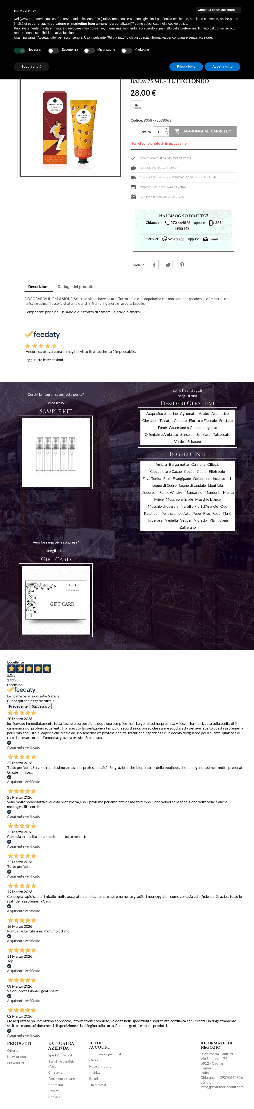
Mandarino (193, 492)
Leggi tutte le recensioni (44, 359)
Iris (230, 478)
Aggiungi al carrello (203, 131)
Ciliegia (213, 464)
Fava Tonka (152, 478)
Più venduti (15, 1063)
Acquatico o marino (162, 413)
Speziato (204, 434)
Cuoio (202, 471)
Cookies (54, 1097)
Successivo (41, 706)
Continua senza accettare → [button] (218, 10)
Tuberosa (155, 520)
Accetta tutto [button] (222, 66)
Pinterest (181, 264)
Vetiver (186, 520)
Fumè (162, 427)
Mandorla (213, 492)
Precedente (18, 706)
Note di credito (100, 1066)
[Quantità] (158, 131)
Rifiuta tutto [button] (186, 66)
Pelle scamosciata (175, 513)
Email (210, 239)
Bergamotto (179, 464)
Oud (223, 506)
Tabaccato (221, 434)
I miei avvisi (97, 1085)
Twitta (167, 264)
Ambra (161, 464)
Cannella (198, 464)
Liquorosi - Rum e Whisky (161, 492)
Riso (206, 513)
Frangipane (182, 478)
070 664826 (177, 223)
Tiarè (226, 513)
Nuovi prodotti (18, 1057)
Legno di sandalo (192, 485)
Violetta (200, 520)
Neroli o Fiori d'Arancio (199, 506)
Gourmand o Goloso (185, 427)
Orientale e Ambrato (161, 434)
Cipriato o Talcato (157, 420)
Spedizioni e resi (60, 1055)
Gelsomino (201, 478)
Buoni (93, 1078)
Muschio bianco (208, 499)
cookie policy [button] (177, 23)
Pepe (197, 513)
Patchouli (151, 513)
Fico (166, 478)
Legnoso (210, 427)
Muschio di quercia (163, 506)
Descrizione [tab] (38, 287)
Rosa (216, 513)
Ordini (93, 1060)
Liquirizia (215, 485)
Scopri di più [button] (31, 66)
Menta (228, 492)
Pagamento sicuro (61, 1078)
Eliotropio (217, 471)
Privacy (53, 1091)
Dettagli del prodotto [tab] (76, 287)
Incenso (219, 478)
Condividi (153, 264)
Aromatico (220, 413)
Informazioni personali (105, 1054)
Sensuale (187, 434)
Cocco (189, 471)
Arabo (204, 413)
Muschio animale (179, 499)
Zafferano (188, 527)
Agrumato (188, 413)
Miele (159, 499)
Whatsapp (173, 239)
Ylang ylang (218, 520)
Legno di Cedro (164, 485)
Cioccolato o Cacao (166, 471)
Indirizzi (94, 1072)
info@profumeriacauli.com (222, 1086)
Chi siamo (55, 1072)
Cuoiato (180, 420)
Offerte (13, 1050)
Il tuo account (100, 1045)
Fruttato (226, 420)
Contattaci (56, 1085)
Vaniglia (171, 520)
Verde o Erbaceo (187, 441)
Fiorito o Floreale (203, 420)
